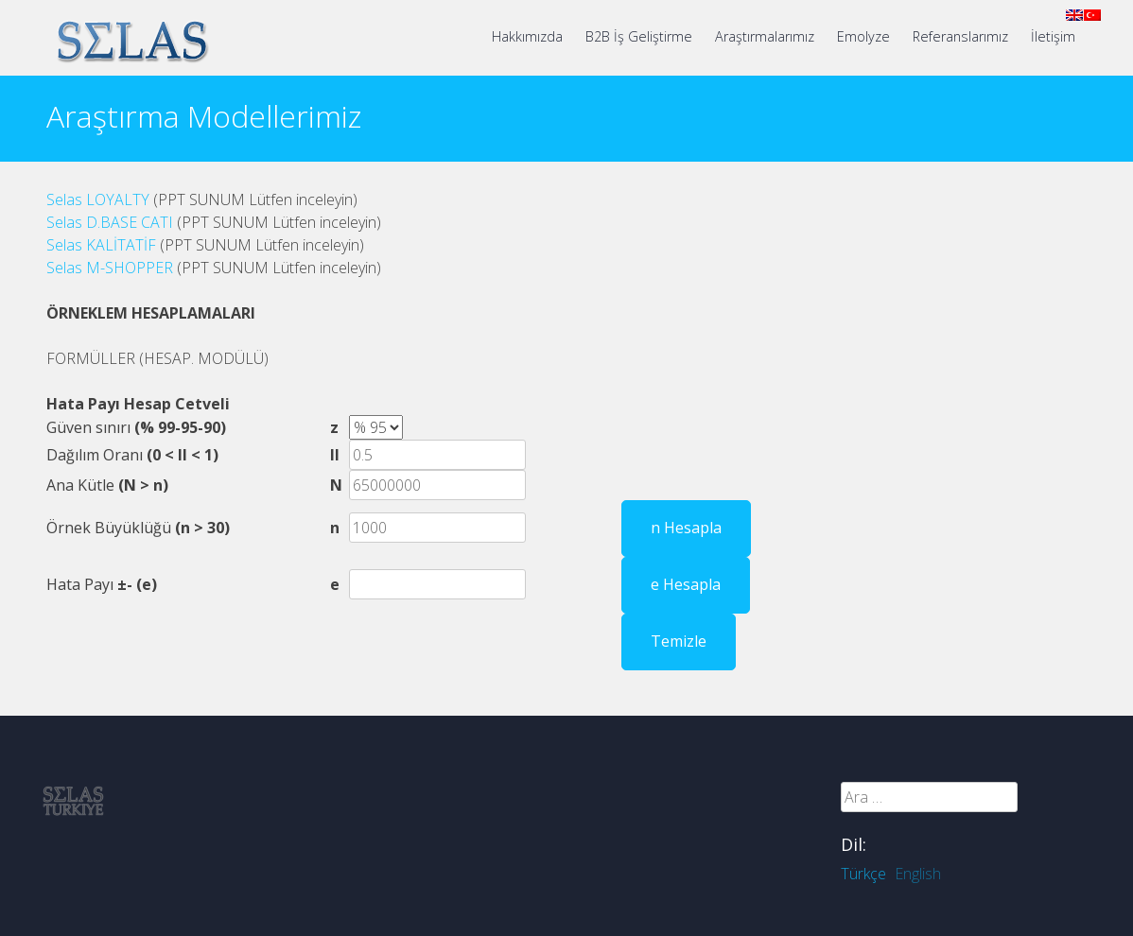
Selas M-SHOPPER (109, 267)
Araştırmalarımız (764, 36)
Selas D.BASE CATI (109, 222)
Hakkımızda (527, 36)
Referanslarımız (960, 36)
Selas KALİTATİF (103, 244)
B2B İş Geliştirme (638, 36)
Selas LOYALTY (97, 199)
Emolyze (863, 36)
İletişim (1053, 36)
